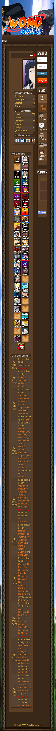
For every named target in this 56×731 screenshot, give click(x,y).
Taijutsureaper (24, 365)
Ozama (21, 413)
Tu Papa (22, 684)
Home (4, 40)
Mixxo (21, 404)
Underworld (23, 440)
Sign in (42, 73)
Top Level (42, 98)
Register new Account (43, 80)
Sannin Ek (23, 380)
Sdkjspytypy (23, 432)
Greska (27, 461)
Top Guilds (43, 107)
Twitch (21, 443)
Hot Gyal (22, 434)
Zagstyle (22, 377)
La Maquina (23, 504)
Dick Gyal (22, 437)
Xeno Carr (23, 555)
